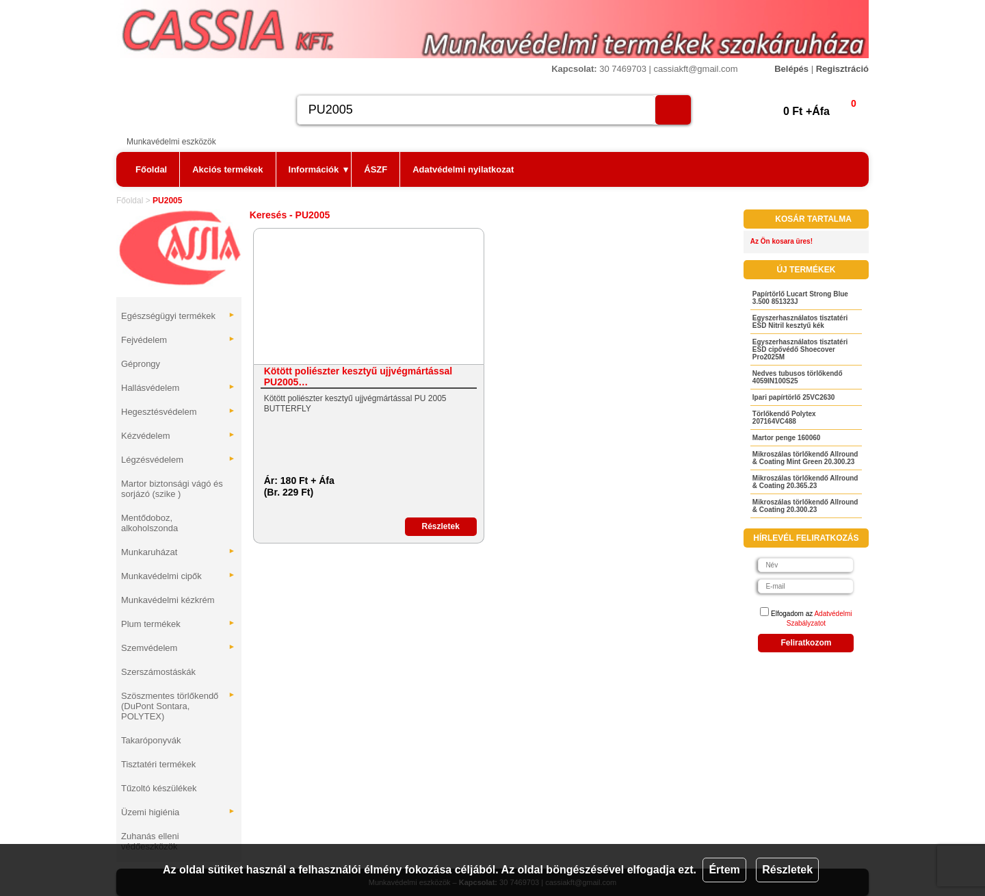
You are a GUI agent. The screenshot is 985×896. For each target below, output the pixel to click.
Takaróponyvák (151, 740)
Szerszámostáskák (158, 672)
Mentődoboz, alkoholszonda (149, 523)
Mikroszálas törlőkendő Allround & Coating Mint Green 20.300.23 (805, 457)
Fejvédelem (178, 340)
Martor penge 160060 (786, 437)
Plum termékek (178, 624)
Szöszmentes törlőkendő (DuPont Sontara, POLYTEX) (178, 706)
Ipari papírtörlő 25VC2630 (793, 397)
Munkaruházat (178, 552)
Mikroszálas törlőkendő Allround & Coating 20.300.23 (805, 505)
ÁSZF (375, 169)
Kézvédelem (178, 436)
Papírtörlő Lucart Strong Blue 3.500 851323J (800, 297)
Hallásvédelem (178, 388)
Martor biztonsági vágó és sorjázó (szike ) (172, 488)
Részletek (787, 869)
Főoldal (151, 169)
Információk (319, 169)
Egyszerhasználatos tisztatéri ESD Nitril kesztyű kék (800, 321)
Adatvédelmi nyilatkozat (463, 169)
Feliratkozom (805, 643)
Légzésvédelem (178, 460)
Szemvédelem (178, 648)
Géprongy (140, 364)
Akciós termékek (227, 169)
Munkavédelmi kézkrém (168, 600)
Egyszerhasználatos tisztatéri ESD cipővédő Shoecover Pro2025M (800, 349)
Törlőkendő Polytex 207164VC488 (784, 417)
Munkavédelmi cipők (178, 576)
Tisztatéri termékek (158, 764)
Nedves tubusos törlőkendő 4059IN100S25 (797, 377)
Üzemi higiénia (178, 812)
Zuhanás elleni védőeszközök (150, 841)
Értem (724, 869)
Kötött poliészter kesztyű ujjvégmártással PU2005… (358, 376)
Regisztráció (842, 69)
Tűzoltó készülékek (159, 788)
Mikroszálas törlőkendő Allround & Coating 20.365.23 (805, 481)
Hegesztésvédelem (178, 412)
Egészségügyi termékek (178, 316)
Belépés (791, 69)
